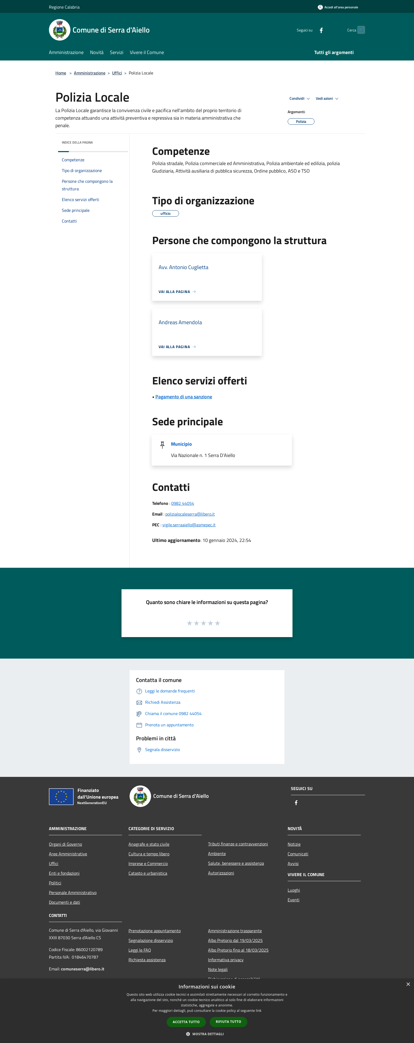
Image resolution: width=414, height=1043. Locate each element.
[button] (207, 1034)
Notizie (294, 844)
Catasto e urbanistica (148, 873)
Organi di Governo (65, 844)
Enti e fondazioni (64, 873)
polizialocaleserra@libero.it (190, 514)
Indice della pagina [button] (77, 142)
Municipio (181, 444)
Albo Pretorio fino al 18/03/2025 (238, 950)
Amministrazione (89, 73)
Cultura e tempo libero (149, 854)
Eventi (293, 899)
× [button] (408, 985)
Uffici (117, 73)
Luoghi (294, 890)
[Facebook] (310, 29)
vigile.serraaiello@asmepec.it (189, 525)
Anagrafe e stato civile (149, 844)
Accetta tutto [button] (186, 1022)
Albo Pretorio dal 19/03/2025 (235, 940)
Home (60, 73)
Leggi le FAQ (140, 950)
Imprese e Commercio (148, 863)
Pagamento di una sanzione (183, 396)
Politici (55, 883)
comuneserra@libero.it (82, 969)
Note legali (218, 969)
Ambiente (217, 853)
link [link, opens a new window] (259, 1010)
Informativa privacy (226, 959)
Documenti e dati (64, 902)
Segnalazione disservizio (151, 940)
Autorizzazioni (221, 873)
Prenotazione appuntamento (155, 930)
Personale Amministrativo (73, 892)
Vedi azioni (328, 98)
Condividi (301, 98)
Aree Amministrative (68, 854)
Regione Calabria (64, 7)
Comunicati (298, 854)
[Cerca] (358, 29)
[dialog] (207, 1011)
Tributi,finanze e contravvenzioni (238, 844)
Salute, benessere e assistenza (236, 863)
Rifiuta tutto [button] (228, 1021)
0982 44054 (182, 503)
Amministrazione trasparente (235, 930)
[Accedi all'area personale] (338, 7)
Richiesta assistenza (147, 959)
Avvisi (293, 863)
